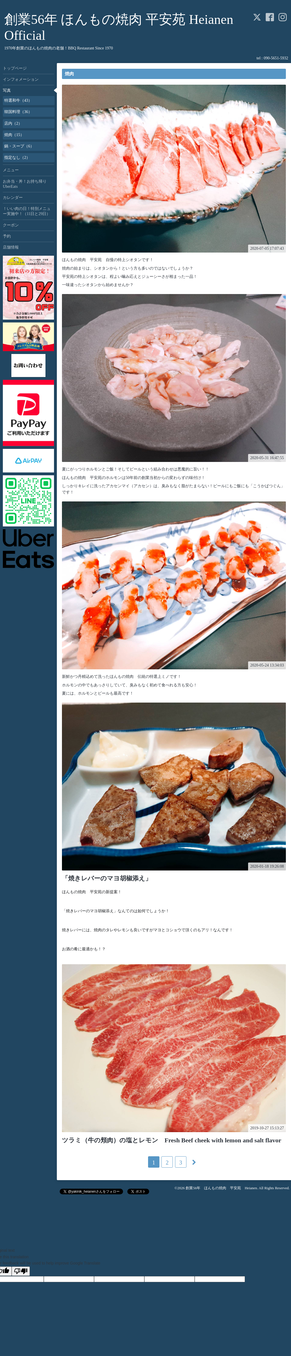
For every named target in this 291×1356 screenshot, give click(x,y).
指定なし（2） (17, 157)
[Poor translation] (21, 1271)
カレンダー (13, 197)
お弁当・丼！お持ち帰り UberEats (27, 184)
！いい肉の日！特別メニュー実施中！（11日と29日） (27, 211)
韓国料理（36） (18, 112)
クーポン (11, 225)
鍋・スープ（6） (19, 146)
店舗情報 (11, 247)
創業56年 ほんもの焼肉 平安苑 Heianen (221, 1188)
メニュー (11, 170)
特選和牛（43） (18, 100)
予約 (7, 236)
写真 (7, 90)
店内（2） (13, 123)
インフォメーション (21, 79)
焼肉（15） (14, 135)
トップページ (15, 68)
